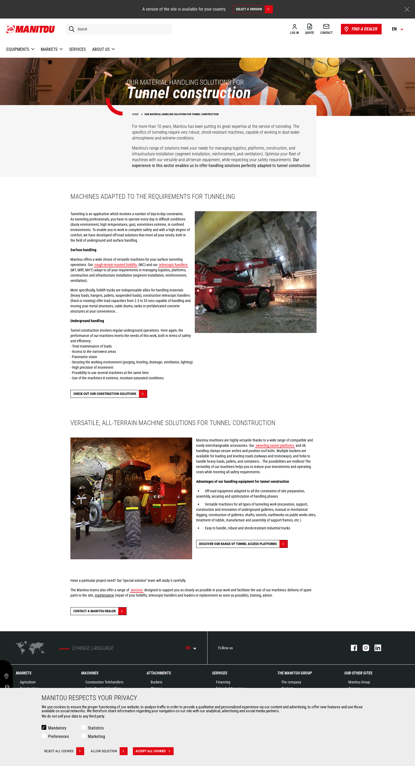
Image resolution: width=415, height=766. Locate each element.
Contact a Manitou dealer (99, 611)
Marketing (96, 736)
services (137, 590)
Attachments (159, 673)
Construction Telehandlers (104, 682)
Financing (223, 682)
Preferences (58, 736)
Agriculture (28, 682)
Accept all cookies (155, 751)
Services (219, 673)
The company (291, 682)
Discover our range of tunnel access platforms (243, 544)
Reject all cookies (64, 751)
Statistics (96, 728)
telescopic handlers (173, 265)
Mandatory (57, 728)
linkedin (375, 648)
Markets (23, 673)
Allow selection (109, 751)
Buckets (156, 682)
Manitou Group (359, 682)
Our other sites (358, 673)
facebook (351, 648)
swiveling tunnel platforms (275, 445)
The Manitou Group (294, 673)
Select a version (254, 9)
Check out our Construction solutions (110, 394)
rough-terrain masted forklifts (115, 265)
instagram (363, 648)
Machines (89, 673)
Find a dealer (360, 29)
